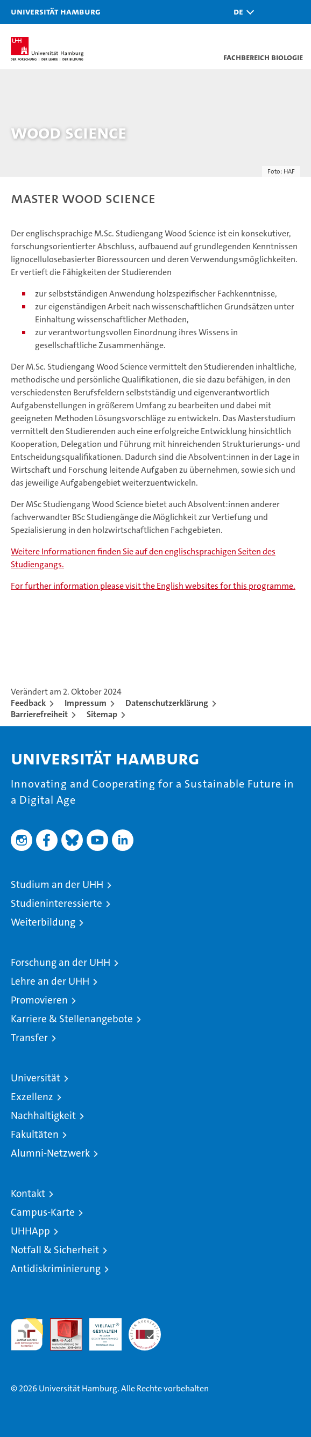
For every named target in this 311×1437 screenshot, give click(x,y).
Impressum (86, 703)
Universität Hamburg (56, 11)
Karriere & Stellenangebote (72, 1019)
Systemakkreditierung (145, 1324)
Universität (35, 1078)
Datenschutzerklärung (166, 703)
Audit (60, 1324)
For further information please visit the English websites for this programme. (153, 585)
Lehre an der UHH (50, 981)
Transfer (29, 1037)
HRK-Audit (99, 1329)
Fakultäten (35, 1134)
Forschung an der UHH (60, 962)
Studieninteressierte (56, 903)
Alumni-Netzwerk (50, 1153)
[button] (241, 12)
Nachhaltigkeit (43, 1115)
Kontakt (28, 1193)
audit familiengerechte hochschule (27, 1334)
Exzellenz (32, 1096)
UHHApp (30, 1231)
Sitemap (102, 714)
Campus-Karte (43, 1212)
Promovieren (39, 1000)
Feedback (28, 703)
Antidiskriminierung (56, 1268)
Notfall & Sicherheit (55, 1250)
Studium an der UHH (57, 884)
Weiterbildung (43, 922)
